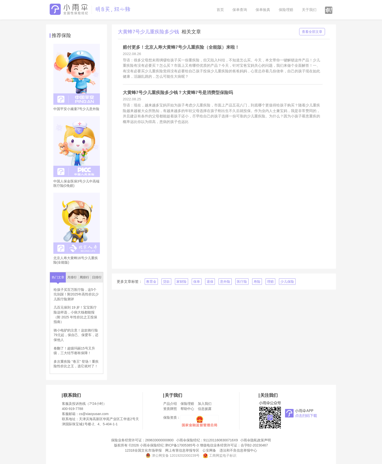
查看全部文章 (312, 32)
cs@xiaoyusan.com (94, 414)
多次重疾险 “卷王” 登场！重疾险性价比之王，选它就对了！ (76, 364)
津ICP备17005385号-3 (182, 445)
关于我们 (309, 10)
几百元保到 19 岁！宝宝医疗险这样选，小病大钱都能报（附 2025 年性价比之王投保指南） (75, 314)
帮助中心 (187, 409)
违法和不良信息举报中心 (238, 450)
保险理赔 (286, 10)
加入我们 (204, 404)
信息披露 (204, 409)
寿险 (257, 282)
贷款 (166, 282)
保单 (196, 282)
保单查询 (239, 10)
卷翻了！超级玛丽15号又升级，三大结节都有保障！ (74, 350)
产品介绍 (170, 404)
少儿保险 (287, 282)
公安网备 (209, 450)
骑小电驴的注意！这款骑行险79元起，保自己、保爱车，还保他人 (76, 335)
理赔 (270, 282)
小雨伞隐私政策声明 (255, 440)
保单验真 (263, 10)
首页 (220, 10)
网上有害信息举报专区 (182, 450)
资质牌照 (170, 409)
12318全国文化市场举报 (143, 450)
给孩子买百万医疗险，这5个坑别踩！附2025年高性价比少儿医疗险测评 (76, 294)
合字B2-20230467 (254, 445)
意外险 (225, 282)
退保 (210, 282)
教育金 (151, 282)
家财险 (181, 282)
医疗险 (242, 282)
